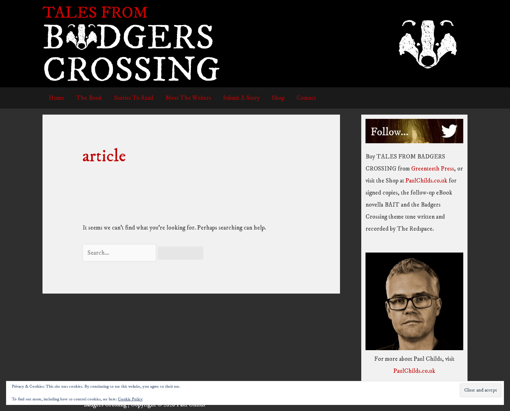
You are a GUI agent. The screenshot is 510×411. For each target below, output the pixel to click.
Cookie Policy (130, 399)
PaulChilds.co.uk (426, 181)
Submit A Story (241, 98)
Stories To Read (133, 98)
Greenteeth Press (432, 169)
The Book (89, 98)
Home (56, 98)
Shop (278, 98)
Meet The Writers (188, 98)
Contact (306, 98)
